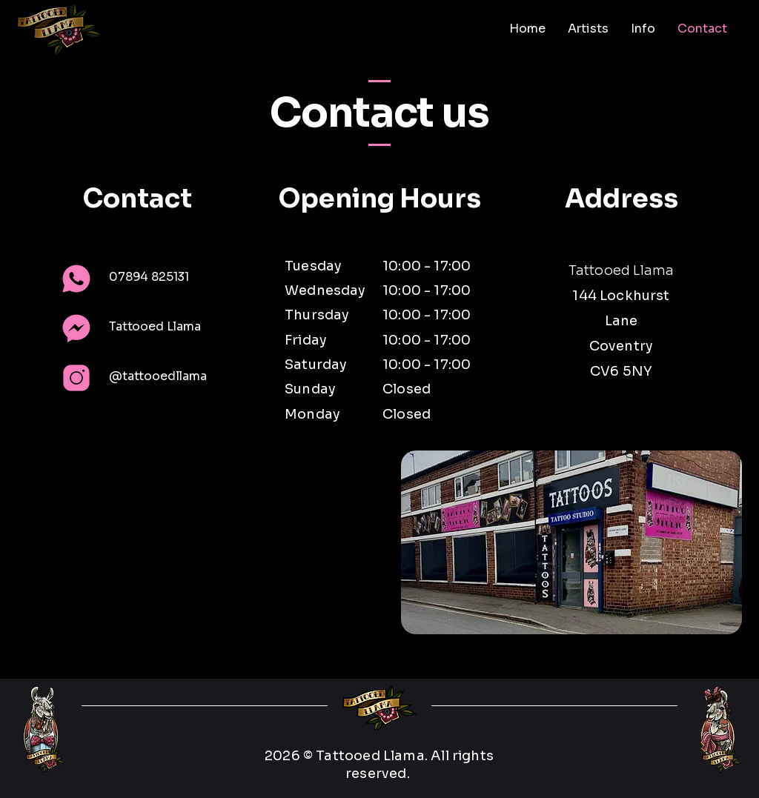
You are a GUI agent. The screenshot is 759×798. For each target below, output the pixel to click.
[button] (588, 28)
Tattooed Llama (155, 326)
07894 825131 (149, 277)
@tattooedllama (158, 376)
